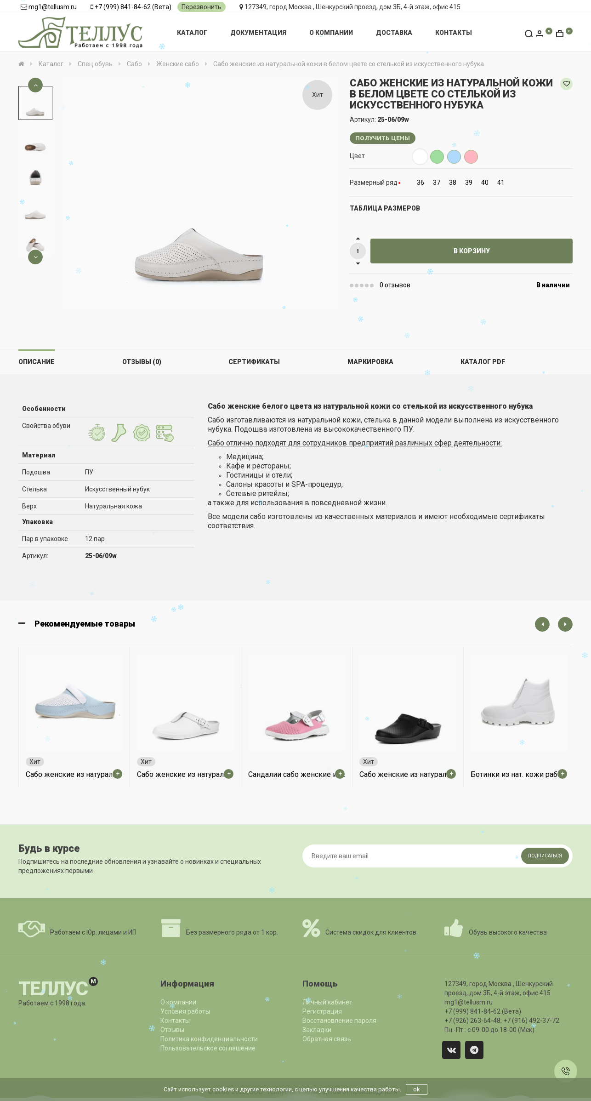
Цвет (357, 156)
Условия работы (185, 1011)
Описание (36, 361)
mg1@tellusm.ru (52, 7)
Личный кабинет (327, 1002)
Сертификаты (254, 361)
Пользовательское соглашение (208, 1048)
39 (468, 182)
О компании (331, 32)
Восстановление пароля (339, 1020)
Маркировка (370, 361)
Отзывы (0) (141, 361)
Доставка (394, 32)
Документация (258, 32)
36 (420, 182)
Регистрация (322, 1011)
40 (485, 182)
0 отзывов (395, 285)
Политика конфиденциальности (209, 1039)
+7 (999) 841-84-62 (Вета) (133, 7)
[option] (35, 103)
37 (436, 182)
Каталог (192, 32)
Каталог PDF (482, 361)
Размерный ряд (374, 182)
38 (452, 182)
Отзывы (172, 1029)
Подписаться (545, 855)
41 (501, 182)
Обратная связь (326, 1039)
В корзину (472, 251)
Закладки (316, 1029)
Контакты (453, 32)
